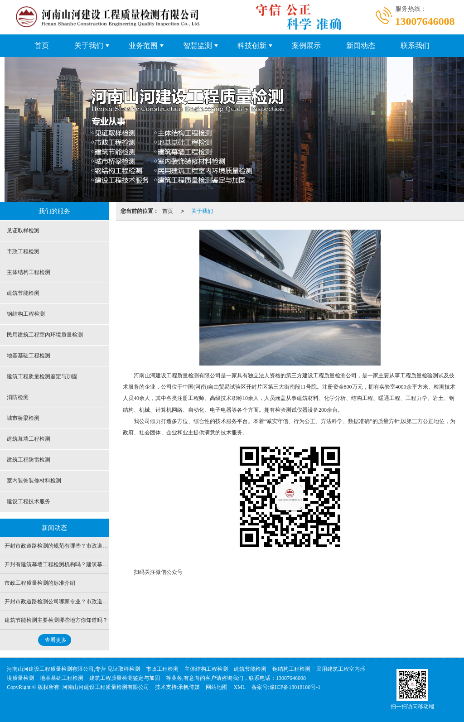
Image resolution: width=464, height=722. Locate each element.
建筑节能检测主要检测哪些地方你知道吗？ (56, 620)
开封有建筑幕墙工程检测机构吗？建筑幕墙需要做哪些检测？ (78, 564)
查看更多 (56, 640)
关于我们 (88, 45)
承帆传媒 (189, 687)
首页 (41, 45)
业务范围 (143, 45)
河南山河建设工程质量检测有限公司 (105, 687)
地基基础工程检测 (28, 355)
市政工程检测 (23, 251)
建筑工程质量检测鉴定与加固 (42, 376)
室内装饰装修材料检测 (34, 480)
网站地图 (216, 687)
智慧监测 (197, 45)
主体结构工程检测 (28, 272)
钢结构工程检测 (26, 314)
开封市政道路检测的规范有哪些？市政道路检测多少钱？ (72, 546)
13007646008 (291, 678)
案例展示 (306, 45)
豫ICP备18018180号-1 (295, 687)
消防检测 (18, 397)
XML (239, 687)
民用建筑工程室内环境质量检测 (45, 335)
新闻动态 (360, 45)
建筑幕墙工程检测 (28, 439)
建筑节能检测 (23, 293)
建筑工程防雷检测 (28, 460)
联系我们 (415, 45)
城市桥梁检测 (23, 418)
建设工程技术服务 (28, 501)
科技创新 (251, 45)
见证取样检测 (23, 230)
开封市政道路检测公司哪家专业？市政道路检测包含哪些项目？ (81, 601)
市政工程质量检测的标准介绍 (40, 583)
